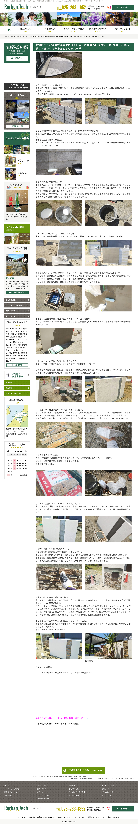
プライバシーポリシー (109, 792)
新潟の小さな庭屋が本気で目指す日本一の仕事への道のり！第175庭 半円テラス (61, 776)
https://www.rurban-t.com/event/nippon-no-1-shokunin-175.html (80, 94)
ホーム (6, 36)
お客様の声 (8, 795)
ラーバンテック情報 (17, 36)
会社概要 (72, 785)
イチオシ (40, 792)
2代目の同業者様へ (43, 798)
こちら (87, 718)
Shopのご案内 (42, 785)
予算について (41, 789)
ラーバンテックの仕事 (77, 792)
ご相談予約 (105, 789)
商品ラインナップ (10, 792)
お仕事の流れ (74, 789)
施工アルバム (9, 785)
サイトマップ (106, 795)
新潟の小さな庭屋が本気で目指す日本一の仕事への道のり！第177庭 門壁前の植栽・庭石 (102, 778)
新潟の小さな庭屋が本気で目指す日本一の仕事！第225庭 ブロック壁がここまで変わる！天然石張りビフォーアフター (17, 285)
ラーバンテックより (44, 795)
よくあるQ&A (74, 795)
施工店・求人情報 (107, 785)
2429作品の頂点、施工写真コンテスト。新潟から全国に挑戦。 (16, 216)
